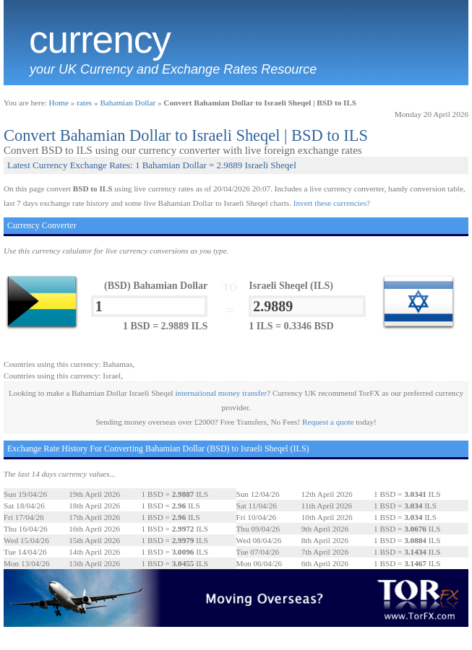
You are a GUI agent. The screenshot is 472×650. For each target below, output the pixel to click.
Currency (100, 40)
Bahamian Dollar (127, 102)
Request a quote (327, 421)
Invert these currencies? (331, 203)
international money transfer (221, 393)
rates (84, 102)
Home (59, 102)
